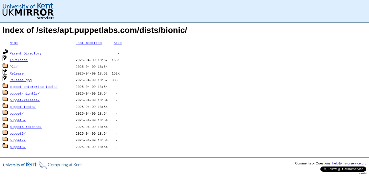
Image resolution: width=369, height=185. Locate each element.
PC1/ (14, 66)
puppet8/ (18, 146)
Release (17, 73)
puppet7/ (18, 140)
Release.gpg (21, 80)
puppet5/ (18, 120)
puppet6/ (18, 133)
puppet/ (17, 113)
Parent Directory (26, 53)
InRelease (19, 60)
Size (117, 42)
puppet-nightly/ (25, 93)
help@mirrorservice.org (349, 163)
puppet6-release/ (26, 126)
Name (14, 42)
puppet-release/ (25, 100)
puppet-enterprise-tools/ (34, 86)
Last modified (88, 42)
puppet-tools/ (23, 106)
